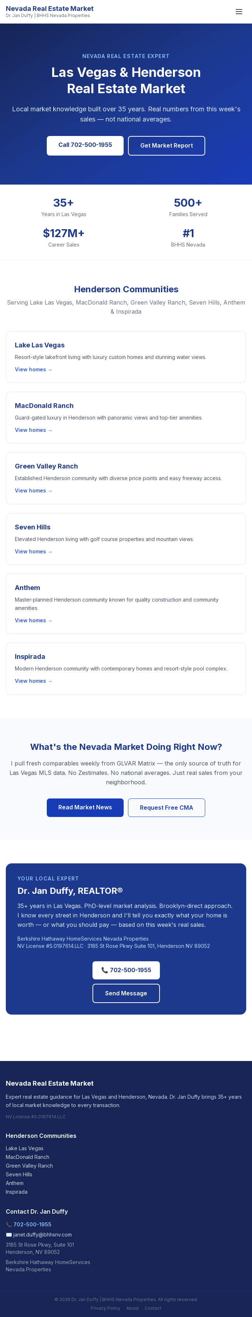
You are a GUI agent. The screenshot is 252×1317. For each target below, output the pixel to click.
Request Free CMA (166, 807)
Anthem (15, 1183)
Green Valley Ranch (29, 1166)
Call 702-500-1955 (85, 144)
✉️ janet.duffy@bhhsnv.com (39, 1234)
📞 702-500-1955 (126, 970)
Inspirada (17, 1192)
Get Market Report (166, 145)
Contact (153, 1308)
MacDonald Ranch (27, 1157)
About (132, 1308)
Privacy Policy (105, 1308)
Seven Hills (19, 1174)
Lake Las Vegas (25, 1148)
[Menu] (239, 11)
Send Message (126, 993)
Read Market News (85, 807)
